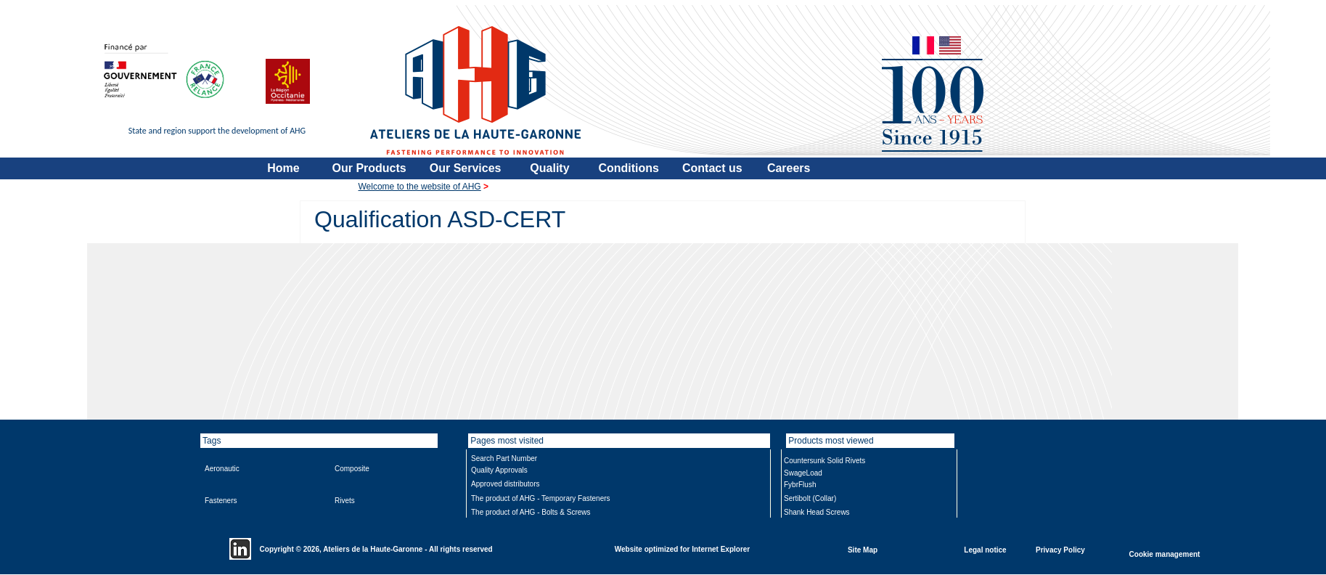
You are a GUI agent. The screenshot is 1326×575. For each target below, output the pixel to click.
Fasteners (221, 501)
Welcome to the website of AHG (420, 187)
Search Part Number (504, 458)
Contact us (712, 168)
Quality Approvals (499, 470)
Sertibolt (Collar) (810, 498)
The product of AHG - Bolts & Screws (531, 512)
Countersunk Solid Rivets (824, 461)
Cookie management (1164, 554)
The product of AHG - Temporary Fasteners (540, 498)
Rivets (345, 501)
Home (283, 168)
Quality (549, 168)
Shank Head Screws (817, 512)
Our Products (369, 168)
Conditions (628, 168)
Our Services (466, 168)
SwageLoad (803, 473)
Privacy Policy (1060, 549)
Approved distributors (505, 484)
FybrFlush (800, 485)
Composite (352, 469)
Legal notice (985, 549)
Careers (789, 168)
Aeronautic (222, 469)
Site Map (862, 549)
